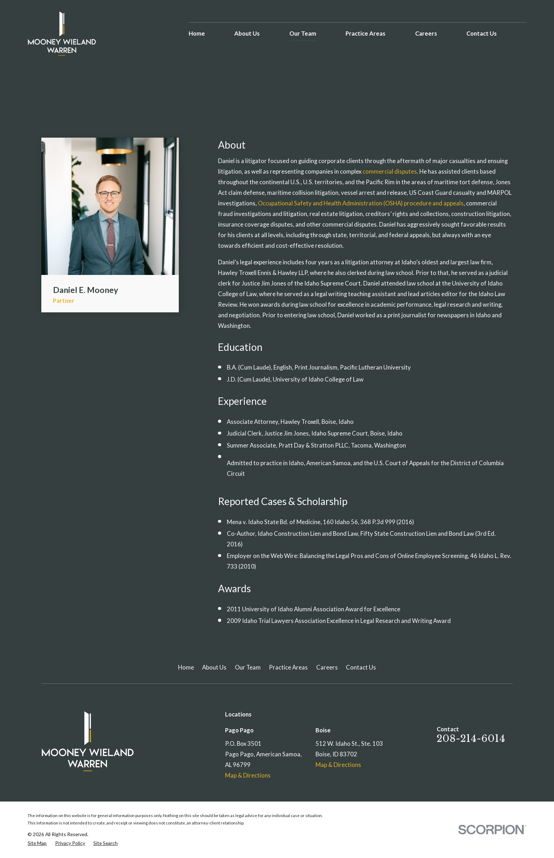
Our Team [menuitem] (302, 33)
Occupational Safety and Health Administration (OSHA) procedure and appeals (361, 203)
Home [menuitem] (197, 33)
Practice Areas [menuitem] (365, 33)
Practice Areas (288, 667)
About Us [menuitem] (247, 33)
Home (186, 667)
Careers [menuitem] (426, 33)
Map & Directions (248, 775)
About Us (214, 667)
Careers (327, 667)
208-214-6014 (471, 738)
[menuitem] (37, 843)
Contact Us (361, 667)
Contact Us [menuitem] (481, 33)
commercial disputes (390, 171)
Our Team (248, 667)
